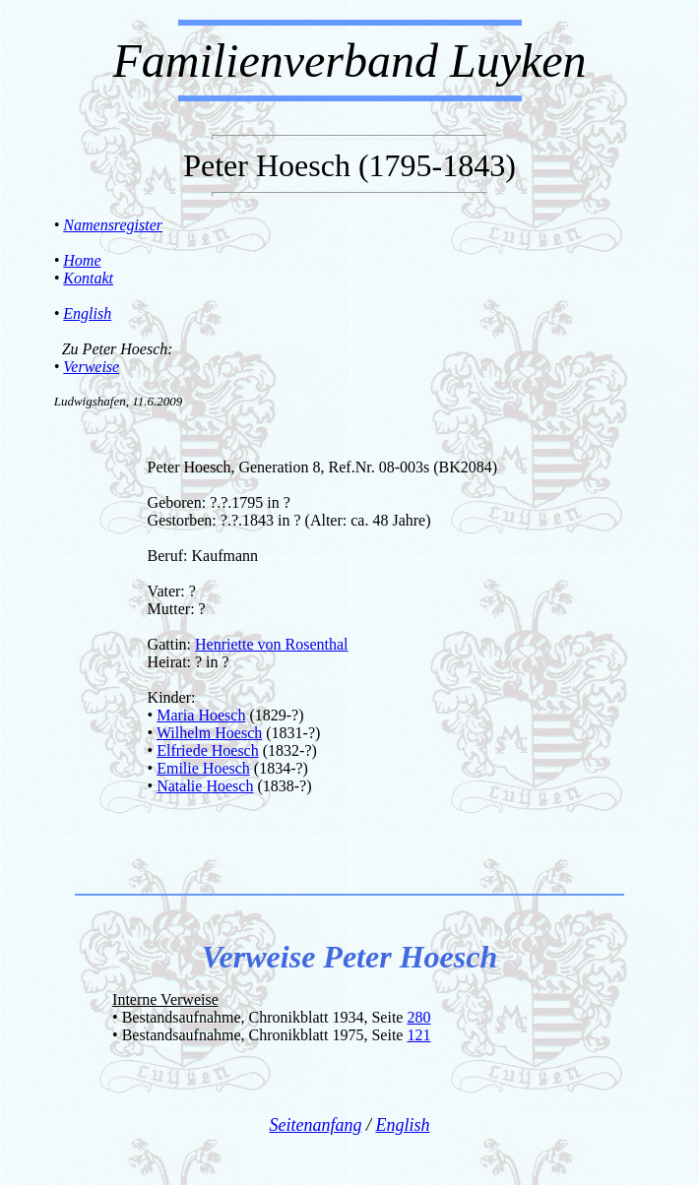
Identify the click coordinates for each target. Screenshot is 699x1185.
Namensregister (112, 225)
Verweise (91, 366)
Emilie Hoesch (203, 768)
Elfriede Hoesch (208, 750)
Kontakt (88, 278)
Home (81, 260)
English (87, 313)
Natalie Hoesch (205, 786)
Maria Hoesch (201, 715)
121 (418, 1035)
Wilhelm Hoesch (209, 732)
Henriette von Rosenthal (272, 644)
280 (418, 1017)
